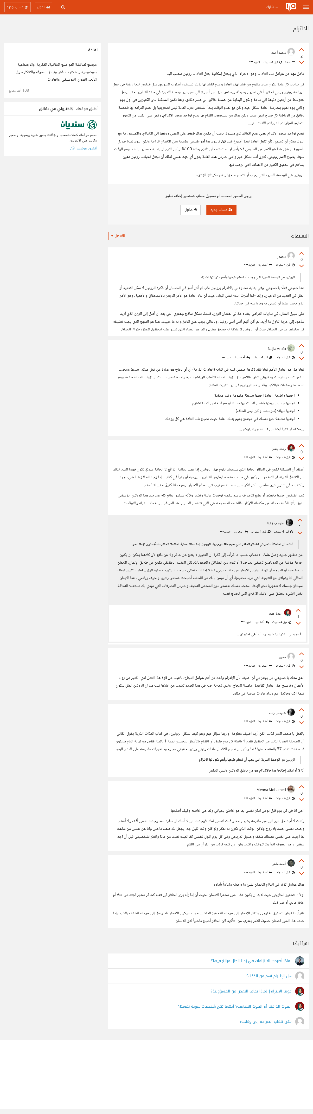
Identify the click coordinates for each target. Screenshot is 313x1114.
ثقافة (289, 62)
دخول (191, 209)
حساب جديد (221, 209)
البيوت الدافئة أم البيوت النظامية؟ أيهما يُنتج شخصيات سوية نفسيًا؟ (235, 1012)
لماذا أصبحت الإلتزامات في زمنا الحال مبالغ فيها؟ (251, 966)
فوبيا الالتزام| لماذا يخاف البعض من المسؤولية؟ (251, 996)
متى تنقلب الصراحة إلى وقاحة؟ (265, 1027)
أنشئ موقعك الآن (83, 148)
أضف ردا (265, 265)
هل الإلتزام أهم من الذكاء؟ (269, 981)
